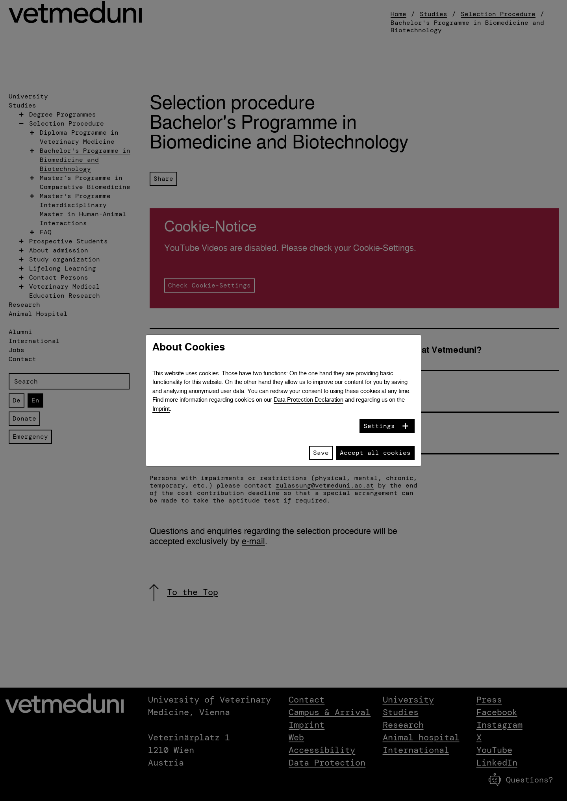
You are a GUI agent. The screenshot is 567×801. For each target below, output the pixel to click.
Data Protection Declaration (308, 399)
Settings (379, 426)
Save (321, 453)
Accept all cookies (375, 453)
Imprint (161, 408)
